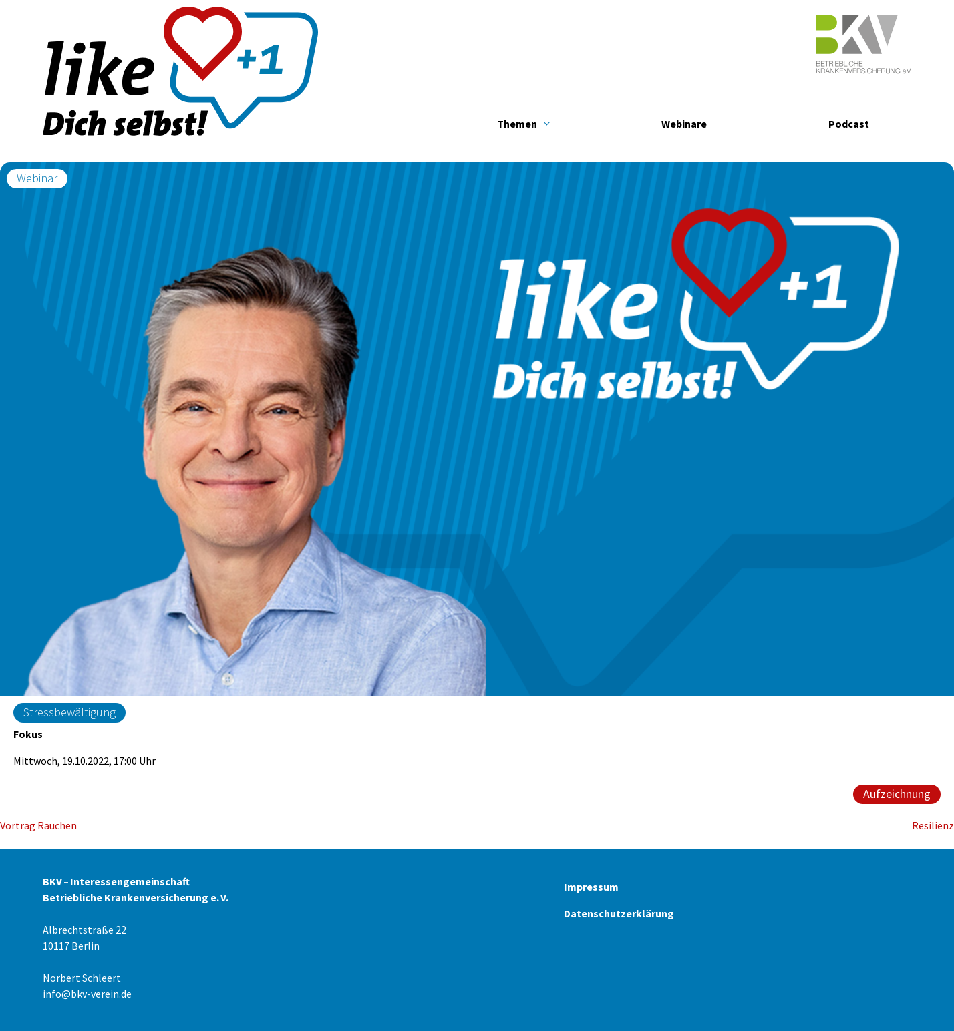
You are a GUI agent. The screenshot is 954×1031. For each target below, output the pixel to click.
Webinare (684, 123)
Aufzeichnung (897, 793)
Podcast (848, 123)
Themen (517, 123)
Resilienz (933, 825)
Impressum (591, 886)
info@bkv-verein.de (87, 993)
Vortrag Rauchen (38, 825)
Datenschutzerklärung (619, 913)
